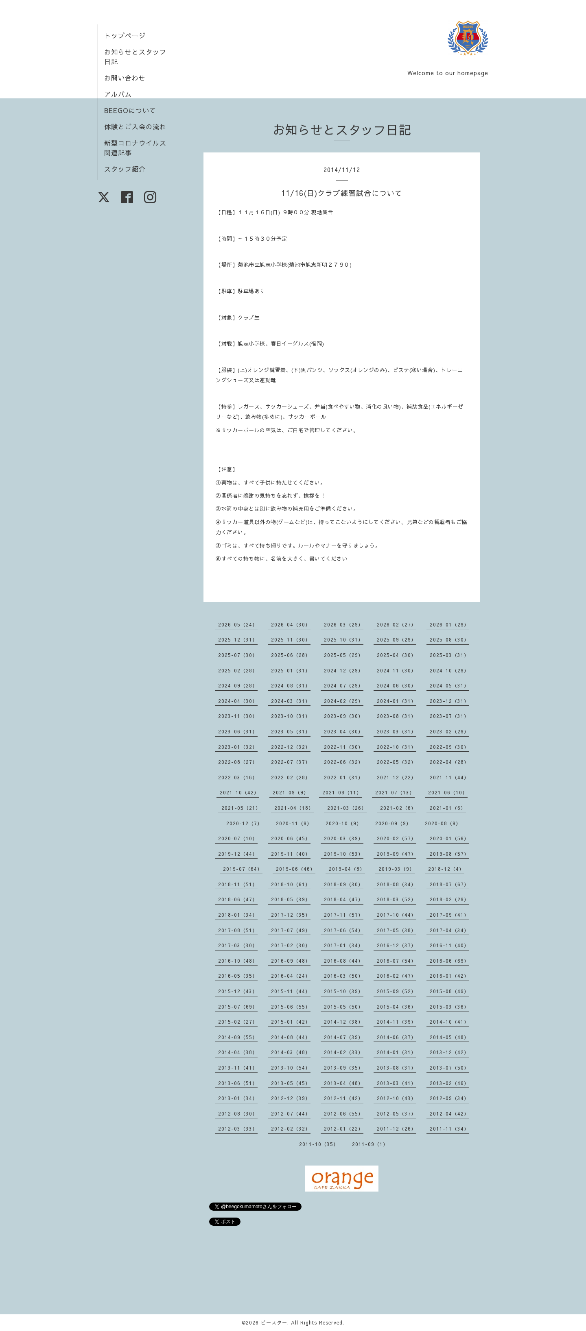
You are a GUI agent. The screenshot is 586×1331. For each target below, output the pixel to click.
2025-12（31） (238, 639)
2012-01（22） (343, 1128)
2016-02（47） (396, 975)
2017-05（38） (396, 930)
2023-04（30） (343, 731)
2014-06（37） (396, 1037)
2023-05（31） (290, 731)
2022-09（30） (449, 747)
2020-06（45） (290, 838)
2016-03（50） (343, 975)
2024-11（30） (396, 670)
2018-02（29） (449, 899)
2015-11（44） (290, 991)
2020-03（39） (343, 838)
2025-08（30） (449, 639)
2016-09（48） (290, 960)
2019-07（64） (242, 869)
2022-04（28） (449, 762)
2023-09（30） (343, 716)
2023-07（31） (449, 716)
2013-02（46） (449, 1083)
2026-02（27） (396, 624)
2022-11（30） (343, 747)
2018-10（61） (290, 884)
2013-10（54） (290, 1067)
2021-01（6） (448, 808)
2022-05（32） (396, 762)
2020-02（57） (396, 838)
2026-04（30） (290, 624)
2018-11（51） (238, 884)
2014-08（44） (290, 1037)
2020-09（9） (393, 823)
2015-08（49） (449, 991)
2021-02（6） (398, 808)
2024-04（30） (238, 701)
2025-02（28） (238, 670)
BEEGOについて (130, 110)
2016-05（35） (238, 975)
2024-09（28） (238, 685)
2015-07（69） (238, 1006)
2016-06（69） (449, 960)
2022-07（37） (290, 762)
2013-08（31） (396, 1067)
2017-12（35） (290, 914)
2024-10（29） (449, 670)
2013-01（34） (238, 1098)
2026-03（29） (343, 624)
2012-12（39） (290, 1098)
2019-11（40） (290, 853)
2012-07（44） (290, 1113)
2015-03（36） (449, 1006)
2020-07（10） (238, 838)
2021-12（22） (396, 777)
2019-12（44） (238, 853)
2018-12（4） (446, 869)
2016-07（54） (396, 960)
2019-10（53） (343, 853)
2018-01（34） (238, 914)
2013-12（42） (449, 1052)
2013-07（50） (449, 1067)
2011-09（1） (370, 1144)
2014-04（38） (238, 1052)
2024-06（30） (396, 685)
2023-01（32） (238, 747)
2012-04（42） (449, 1113)
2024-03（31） (290, 701)
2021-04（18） (294, 808)
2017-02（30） (290, 945)
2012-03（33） (238, 1128)
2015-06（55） (290, 1006)
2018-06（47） (238, 899)
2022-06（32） (343, 762)
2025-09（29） (396, 639)
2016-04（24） (290, 975)
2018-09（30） (343, 884)
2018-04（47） (343, 899)
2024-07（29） (343, 685)
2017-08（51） (238, 930)
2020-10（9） (344, 823)
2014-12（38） (343, 1021)
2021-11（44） (449, 777)
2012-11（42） (343, 1098)
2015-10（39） (343, 991)
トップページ (125, 35)
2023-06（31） (238, 731)
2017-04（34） (449, 930)
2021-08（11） (342, 792)
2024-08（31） (290, 685)
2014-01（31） (396, 1052)
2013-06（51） (238, 1083)
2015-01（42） (290, 1021)
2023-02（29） (449, 731)
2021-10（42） (239, 792)
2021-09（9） (291, 792)
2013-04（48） (343, 1083)
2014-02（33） (343, 1052)
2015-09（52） (396, 991)
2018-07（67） (449, 884)
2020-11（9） (294, 823)
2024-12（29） (343, 670)
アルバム (118, 93)
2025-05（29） (343, 655)
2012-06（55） (343, 1113)
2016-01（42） (449, 975)
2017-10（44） (396, 914)
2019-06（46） (295, 869)
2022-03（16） (238, 777)
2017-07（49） (290, 930)
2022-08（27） (238, 762)
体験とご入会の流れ (135, 126)
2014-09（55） (238, 1037)
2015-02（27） (238, 1021)
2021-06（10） (448, 792)
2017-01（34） (343, 945)
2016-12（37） (396, 945)
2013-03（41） (396, 1083)
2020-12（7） (244, 823)
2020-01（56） (449, 838)
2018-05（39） (290, 899)
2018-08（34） (396, 884)
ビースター (274, 1322)
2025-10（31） (343, 639)
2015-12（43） (238, 991)
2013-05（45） (290, 1083)
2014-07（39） (343, 1037)
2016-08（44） (343, 960)
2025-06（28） (290, 655)
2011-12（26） (396, 1128)
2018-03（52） (396, 899)
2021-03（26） (347, 808)
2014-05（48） (449, 1037)
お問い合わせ (125, 77)
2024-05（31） (449, 685)
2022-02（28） (290, 777)
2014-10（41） (449, 1021)
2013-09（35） (343, 1067)
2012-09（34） (449, 1098)
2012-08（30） (238, 1113)
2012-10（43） (396, 1098)
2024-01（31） (396, 701)
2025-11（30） (290, 639)
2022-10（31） (396, 747)
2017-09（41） (449, 914)
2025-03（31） (449, 655)
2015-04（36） (396, 1006)
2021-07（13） (395, 792)
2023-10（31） (290, 716)
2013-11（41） (238, 1067)
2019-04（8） (347, 869)
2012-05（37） (396, 1113)
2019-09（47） (396, 853)
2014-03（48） (290, 1052)
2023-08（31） (396, 716)
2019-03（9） (396, 869)
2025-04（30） (396, 655)
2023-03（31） (396, 731)
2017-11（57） (343, 914)
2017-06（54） (343, 930)
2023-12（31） (449, 701)
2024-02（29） (343, 701)
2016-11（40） (449, 945)
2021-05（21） (241, 808)
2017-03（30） (238, 945)
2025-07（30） (238, 655)
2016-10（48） (238, 960)
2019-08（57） (449, 853)
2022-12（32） (290, 747)
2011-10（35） (319, 1144)
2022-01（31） (343, 777)
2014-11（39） (396, 1021)
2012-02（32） (290, 1128)
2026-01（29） (449, 624)
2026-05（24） (238, 624)
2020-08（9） (443, 823)
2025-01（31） (290, 670)
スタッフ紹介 (125, 168)
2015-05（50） (343, 1006)
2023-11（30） (238, 716)
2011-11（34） (449, 1128)
